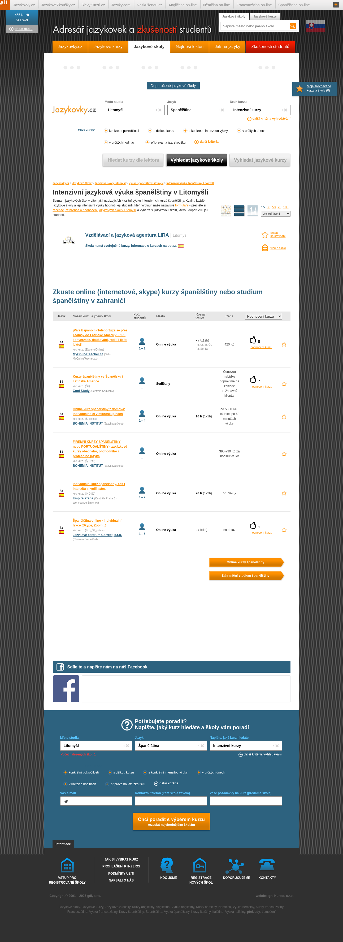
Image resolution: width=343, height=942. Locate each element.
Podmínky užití (121, 873)
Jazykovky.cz (61, 183)
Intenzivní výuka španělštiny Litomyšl (190, 183)
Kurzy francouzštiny (269, 907)
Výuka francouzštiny (103, 912)
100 (285, 207)
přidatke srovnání (278, 234)
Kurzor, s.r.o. (284, 896)
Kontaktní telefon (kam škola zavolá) (162, 793)
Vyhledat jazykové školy (196, 160)
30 (268, 207)
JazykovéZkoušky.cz (58, 5)
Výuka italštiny (235, 912)
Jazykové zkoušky (118, 907)
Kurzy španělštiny (131, 912)
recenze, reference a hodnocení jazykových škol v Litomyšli (95, 210)
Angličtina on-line (182, 5)
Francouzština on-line (254, 5)
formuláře (182, 205)
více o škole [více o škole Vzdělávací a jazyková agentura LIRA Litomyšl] (278, 247)
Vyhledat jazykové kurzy (260, 160)
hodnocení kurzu (261, 347)
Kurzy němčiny (206, 907)
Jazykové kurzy (265, 16)
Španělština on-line (294, 5)
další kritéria (209, 142)
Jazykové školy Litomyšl (110, 183)
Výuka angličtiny (182, 907)
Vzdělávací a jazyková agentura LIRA (127, 235)
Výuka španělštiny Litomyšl (146, 183)
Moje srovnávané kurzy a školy (319, 88)
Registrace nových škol (201, 880)
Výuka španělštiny (176, 912)
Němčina (224, 907)
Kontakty (267, 878)
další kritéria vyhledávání (271, 118)
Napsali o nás (121, 880)
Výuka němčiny (243, 907)
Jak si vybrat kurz (121, 859)
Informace (63, 844)
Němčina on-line (216, 5)
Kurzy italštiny (201, 912)
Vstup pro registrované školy (67, 880)
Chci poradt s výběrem (171, 822)
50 (274, 207)
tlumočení (269, 912)
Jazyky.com (120, 5)
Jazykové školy (82, 183)
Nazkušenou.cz (149, 5)
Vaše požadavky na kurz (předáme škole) (241, 793)
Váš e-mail (68, 793)
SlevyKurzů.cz (93, 5)
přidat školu (24, 29)
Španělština (154, 912)
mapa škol (226, 211)
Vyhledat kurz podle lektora (133, 160)
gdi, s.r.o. (94, 896)
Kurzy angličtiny (143, 907)
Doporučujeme (235, 878)
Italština (217, 912)
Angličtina (163, 907)
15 (263, 207)
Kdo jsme (168, 878)
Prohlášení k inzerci (121, 866)
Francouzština (77, 912)
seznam (253, 211)
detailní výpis (239, 211)
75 (279, 207)
